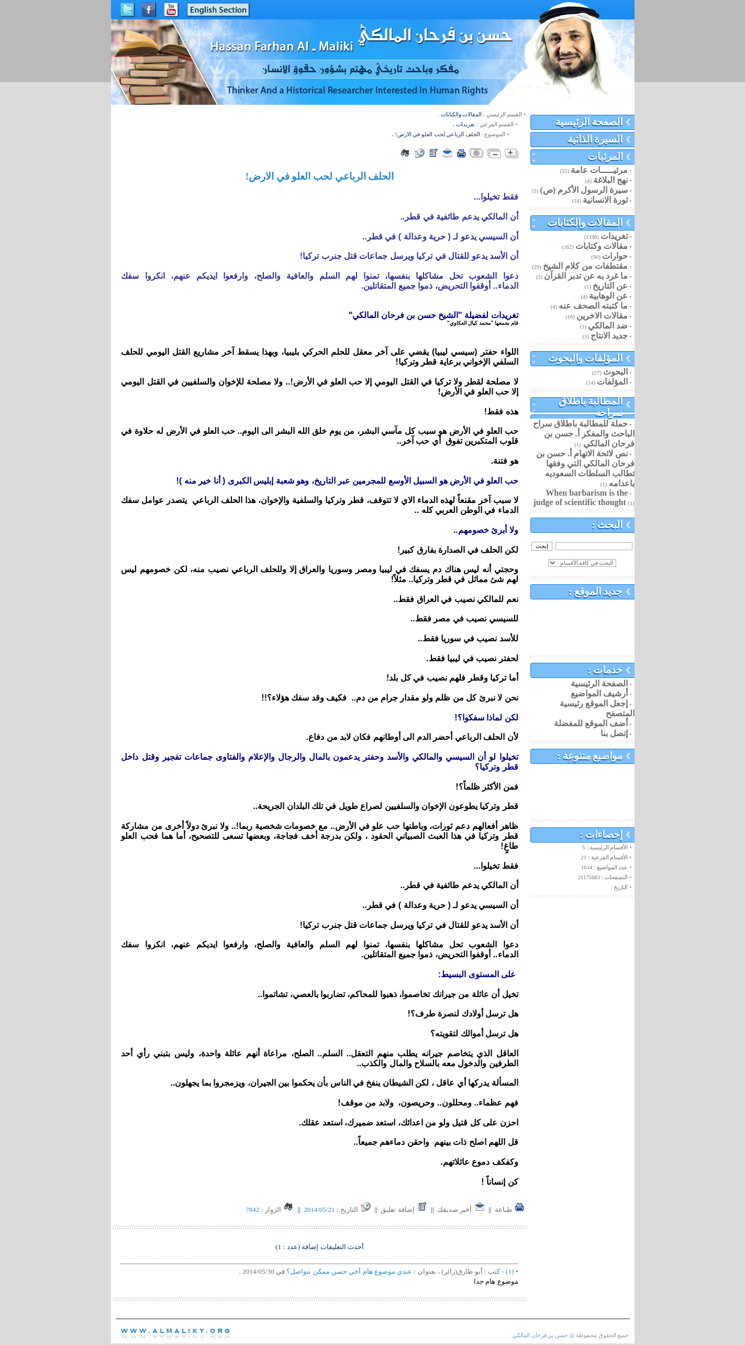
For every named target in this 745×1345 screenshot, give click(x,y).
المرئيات (605, 156)
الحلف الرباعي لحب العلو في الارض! (437, 134)
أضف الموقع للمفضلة (591, 723)
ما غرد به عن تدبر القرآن (586, 275)
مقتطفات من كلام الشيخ (585, 265)
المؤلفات (612, 381)
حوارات (615, 255)
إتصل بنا (614, 733)
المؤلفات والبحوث (585, 358)
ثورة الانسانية (605, 199)
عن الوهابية (608, 295)
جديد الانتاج (609, 335)
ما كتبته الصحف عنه (593, 305)
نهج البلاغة (610, 180)
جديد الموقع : (596, 591)
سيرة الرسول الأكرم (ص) (584, 189)
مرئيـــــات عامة (599, 170)
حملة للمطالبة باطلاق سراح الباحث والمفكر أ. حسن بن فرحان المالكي (583, 433)
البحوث (615, 371)
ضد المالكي (608, 325)
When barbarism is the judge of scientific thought (580, 497)
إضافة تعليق (404, 1209)
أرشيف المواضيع (599, 693)
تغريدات (614, 236)
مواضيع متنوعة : (590, 755)
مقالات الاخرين (602, 315)
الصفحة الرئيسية (589, 121)
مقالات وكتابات (601, 246)
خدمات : (605, 669)
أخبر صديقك (461, 1209)
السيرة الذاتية (595, 139)
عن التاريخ (610, 285)
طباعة (510, 1209)
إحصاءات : (601, 834)
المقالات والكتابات (585, 222)
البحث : (607, 524)
